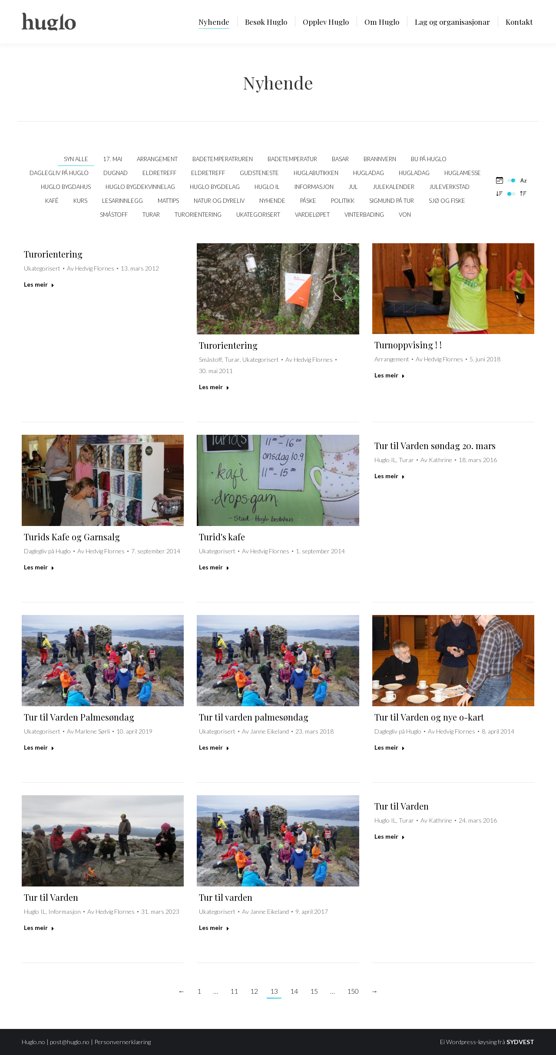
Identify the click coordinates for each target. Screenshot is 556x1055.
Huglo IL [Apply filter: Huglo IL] (267, 186)
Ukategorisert (42, 268)
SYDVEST (520, 1041)
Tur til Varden (51, 897)
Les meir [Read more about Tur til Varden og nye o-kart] (389, 747)
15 (314, 991)
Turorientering (53, 254)
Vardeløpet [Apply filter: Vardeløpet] (312, 214)
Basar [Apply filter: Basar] (340, 158)
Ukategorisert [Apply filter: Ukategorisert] (258, 214)
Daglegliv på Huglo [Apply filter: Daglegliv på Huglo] (59, 172)
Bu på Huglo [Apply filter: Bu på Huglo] (429, 158)
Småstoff (210, 359)
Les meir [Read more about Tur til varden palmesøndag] (214, 747)
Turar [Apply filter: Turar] (151, 214)
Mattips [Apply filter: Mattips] (168, 200)
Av (90, 268)
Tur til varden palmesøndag (253, 717)
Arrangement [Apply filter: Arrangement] (157, 158)
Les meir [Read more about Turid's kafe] (214, 567)
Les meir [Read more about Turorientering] (39, 284)
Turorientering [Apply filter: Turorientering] (198, 214)
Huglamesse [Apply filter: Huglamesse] (462, 172)
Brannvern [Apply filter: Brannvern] (380, 158)
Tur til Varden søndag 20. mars (435, 445)
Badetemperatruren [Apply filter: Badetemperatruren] (222, 158)
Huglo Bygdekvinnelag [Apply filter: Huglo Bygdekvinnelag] (140, 186)
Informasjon (64, 911)
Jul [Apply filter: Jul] (353, 186)
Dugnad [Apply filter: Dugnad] (115, 172)
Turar (232, 359)
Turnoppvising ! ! (408, 345)
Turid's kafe (222, 536)
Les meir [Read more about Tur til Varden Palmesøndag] (39, 747)
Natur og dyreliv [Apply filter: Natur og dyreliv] (219, 200)
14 (294, 991)
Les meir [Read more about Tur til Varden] (39, 927)
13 (274, 991)
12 (254, 991)
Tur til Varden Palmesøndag (79, 717)
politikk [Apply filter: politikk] (342, 200)
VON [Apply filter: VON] (405, 214)
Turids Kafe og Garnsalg (72, 536)
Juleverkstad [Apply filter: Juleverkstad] (449, 186)
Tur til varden (225, 897)
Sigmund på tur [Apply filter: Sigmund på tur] (391, 200)
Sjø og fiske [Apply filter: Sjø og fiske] (447, 200)
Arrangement (391, 359)
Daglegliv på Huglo (47, 551)
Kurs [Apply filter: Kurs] (80, 200)
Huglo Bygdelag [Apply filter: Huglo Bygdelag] (215, 186)
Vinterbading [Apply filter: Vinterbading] (364, 214)
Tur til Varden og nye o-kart (429, 717)
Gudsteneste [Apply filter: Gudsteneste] (259, 172)
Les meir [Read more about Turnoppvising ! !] (389, 375)
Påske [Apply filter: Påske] (308, 200)
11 (234, 991)
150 (353, 991)
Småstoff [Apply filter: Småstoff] (114, 214)
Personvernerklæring (122, 1041)
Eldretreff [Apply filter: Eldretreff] (159, 172)
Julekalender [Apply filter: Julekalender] (393, 186)
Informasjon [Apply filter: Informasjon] (314, 186)
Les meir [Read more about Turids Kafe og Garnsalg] (39, 567)
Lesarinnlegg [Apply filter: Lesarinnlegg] (122, 200)
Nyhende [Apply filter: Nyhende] (272, 200)
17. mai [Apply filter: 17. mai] (112, 158)
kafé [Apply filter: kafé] (52, 200)
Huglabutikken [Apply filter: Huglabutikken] (316, 172)
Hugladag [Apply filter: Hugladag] (368, 172)
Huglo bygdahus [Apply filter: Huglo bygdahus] (66, 186)
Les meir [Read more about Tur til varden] (214, 927)
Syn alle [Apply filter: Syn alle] (76, 158)
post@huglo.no (69, 1041)
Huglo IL (385, 459)
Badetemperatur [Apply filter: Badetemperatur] (292, 158)
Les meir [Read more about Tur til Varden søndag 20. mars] (389, 476)
